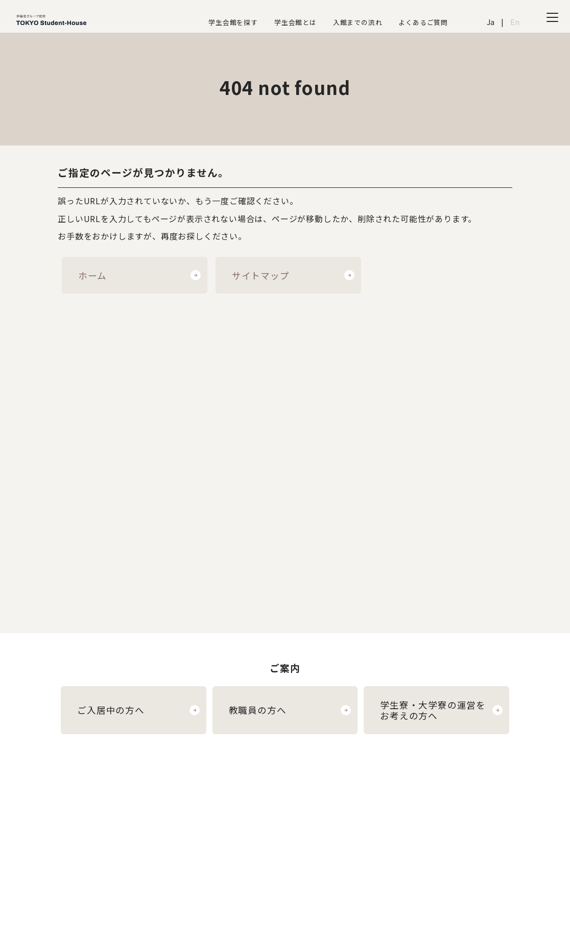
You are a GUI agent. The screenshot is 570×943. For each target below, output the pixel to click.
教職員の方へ (258, 710)
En (515, 21)
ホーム (92, 275)
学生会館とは (295, 22)
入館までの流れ (358, 22)
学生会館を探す (233, 22)
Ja (491, 21)
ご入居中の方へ (111, 710)
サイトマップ (261, 275)
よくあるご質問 (423, 22)
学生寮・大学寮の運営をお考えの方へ (433, 710)
